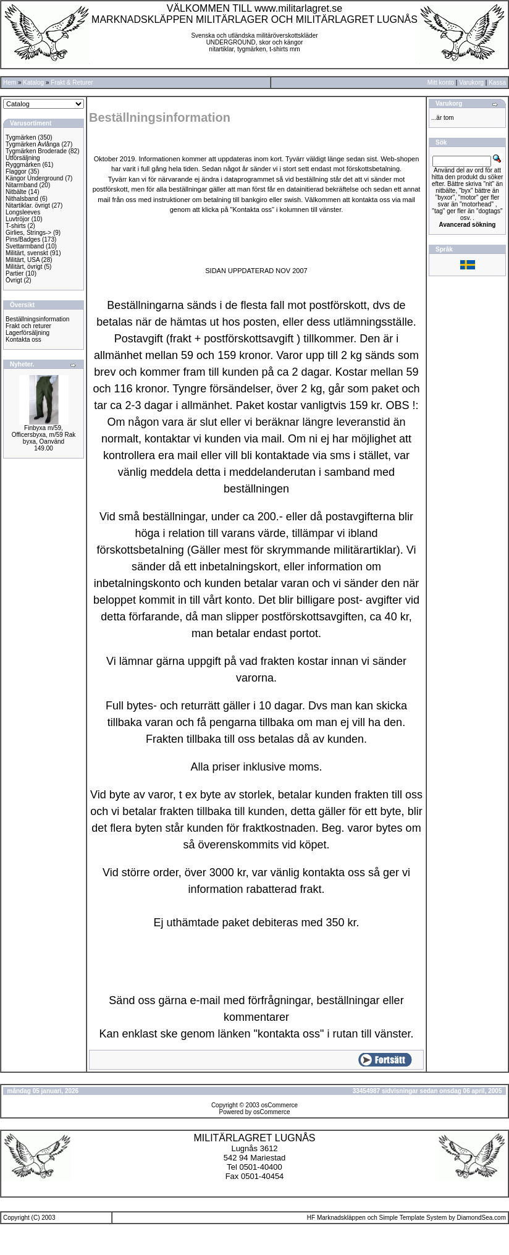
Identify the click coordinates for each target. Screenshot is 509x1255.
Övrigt (14, 280)
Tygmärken (21, 137)
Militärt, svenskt (27, 253)
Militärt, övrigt (24, 266)
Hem (9, 82)
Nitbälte (16, 191)
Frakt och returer (28, 326)
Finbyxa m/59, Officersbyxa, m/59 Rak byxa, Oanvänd (44, 435)
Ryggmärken (23, 164)
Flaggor (16, 171)
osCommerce (279, 1105)
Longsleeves (23, 212)
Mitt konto (440, 82)
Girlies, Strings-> (28, 232)
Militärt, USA (23, 259)
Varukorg (471, 82)
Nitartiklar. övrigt (28, 205)
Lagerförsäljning (27, 332)
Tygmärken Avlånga (33, 144)
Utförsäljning (23, 157)
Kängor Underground (34, 178)
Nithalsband (22, 198)
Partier (14, 273)
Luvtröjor (18, 219)
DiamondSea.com (481, 1217)
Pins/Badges (23, 239)
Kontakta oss (23, 339)
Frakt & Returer (72, 82)
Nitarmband (22, 185)
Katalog (33, 82)
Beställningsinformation (37, 319)
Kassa (497, 82)
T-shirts (16, 225)
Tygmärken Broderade (36, 151)
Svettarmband (25, 246)
